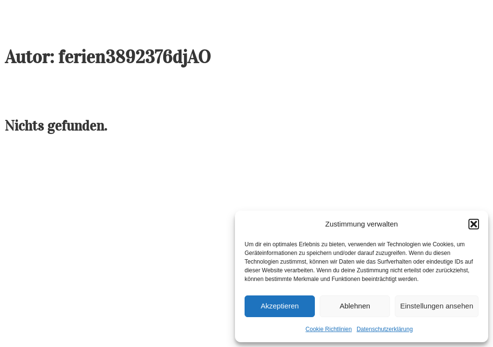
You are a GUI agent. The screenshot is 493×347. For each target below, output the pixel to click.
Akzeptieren (279, 306)
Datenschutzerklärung (385, 329)
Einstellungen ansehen (436, 306)
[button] (474, 224)
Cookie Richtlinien (329, 329)
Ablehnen (354, 306)
